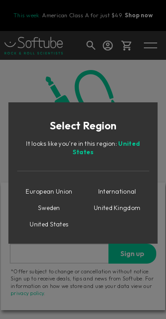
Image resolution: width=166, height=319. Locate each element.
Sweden (49, 208)
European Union (49, 191)
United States (49, 224)
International (117, 191)
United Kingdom (117, 208)
